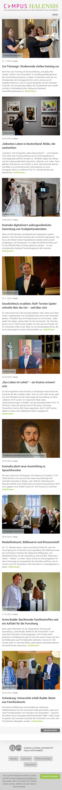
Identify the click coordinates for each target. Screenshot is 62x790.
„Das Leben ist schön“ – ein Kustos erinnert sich (28, 384)
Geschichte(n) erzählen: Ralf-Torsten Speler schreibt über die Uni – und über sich (29, 305)
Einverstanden (50, 776)
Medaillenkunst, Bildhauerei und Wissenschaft (30, 542)
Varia (15, 61)
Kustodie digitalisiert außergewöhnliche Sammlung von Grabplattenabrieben (26, 227)
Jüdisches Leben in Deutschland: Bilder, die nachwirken (28, 146)
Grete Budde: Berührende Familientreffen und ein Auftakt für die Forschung (30, 621)
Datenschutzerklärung (26, 778)
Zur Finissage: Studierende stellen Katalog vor (30, 66)
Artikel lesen (30, 91)
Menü (55, 14)
